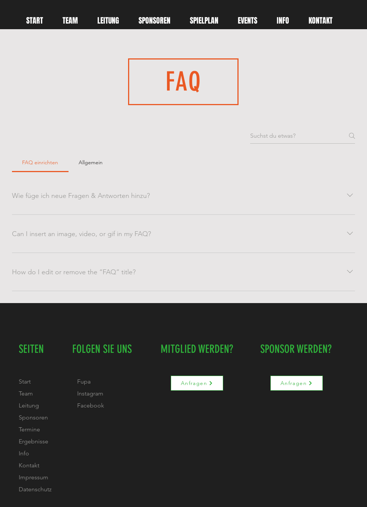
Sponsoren (33, 417)
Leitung (29, 405)
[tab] (40, 162)
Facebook (90, 405)
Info (24, 453)
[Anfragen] (197, 383)
